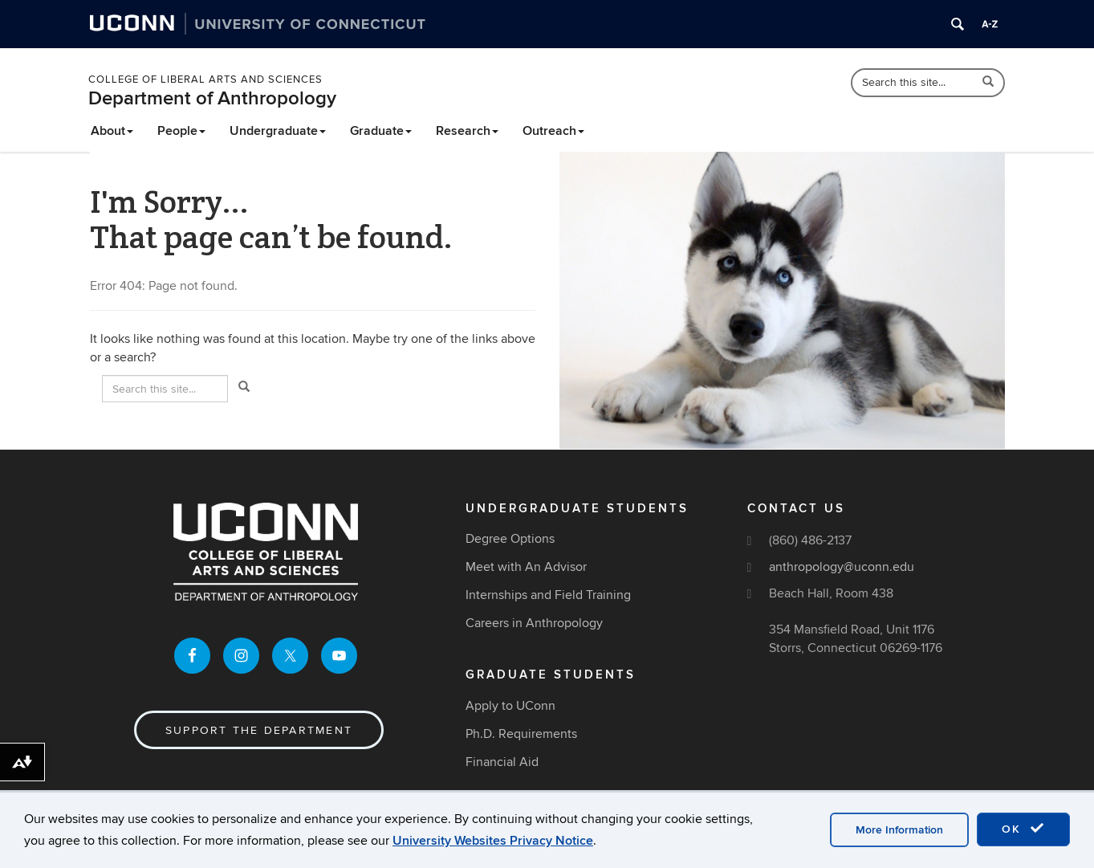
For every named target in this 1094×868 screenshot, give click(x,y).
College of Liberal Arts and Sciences (205, 79)
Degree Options (510, 539)
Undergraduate (278, 131)
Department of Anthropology (212, 98)
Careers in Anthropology (534, 623)
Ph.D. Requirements (521, 734)
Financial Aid (502, 762)
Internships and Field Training (548, 595)
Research (467, 131)
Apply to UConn (510, 706)
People (181, 131)
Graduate (381, 131)
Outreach (553, 131)
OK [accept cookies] (1023, 828)
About (112, 131)
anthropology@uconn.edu (841, 567)
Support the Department (258, 730)
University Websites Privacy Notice (492, 841)
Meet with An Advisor (526, 567)
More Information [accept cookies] (899, 830)
